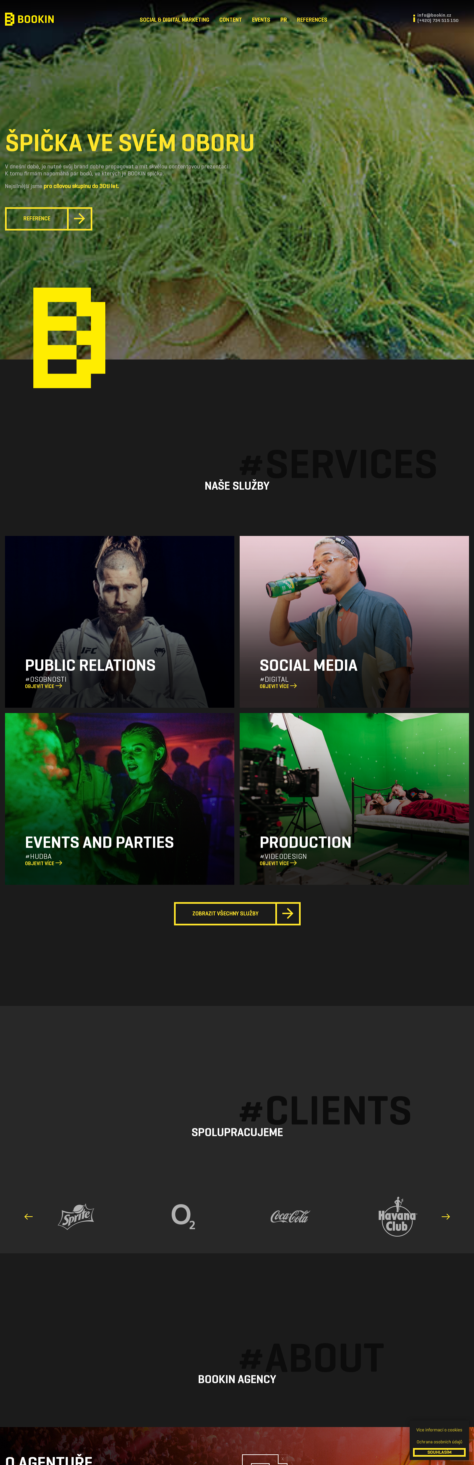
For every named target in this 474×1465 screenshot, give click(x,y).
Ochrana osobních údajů (439, 1442)
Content (230, 19)
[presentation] (29, 1216)
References (312, 19)
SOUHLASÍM (439, 1452)
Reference (36, 218)
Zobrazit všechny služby (225, 913)
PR (283, 19)
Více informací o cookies (439, 1430)
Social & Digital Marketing (174, 19)
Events (261, 19)
